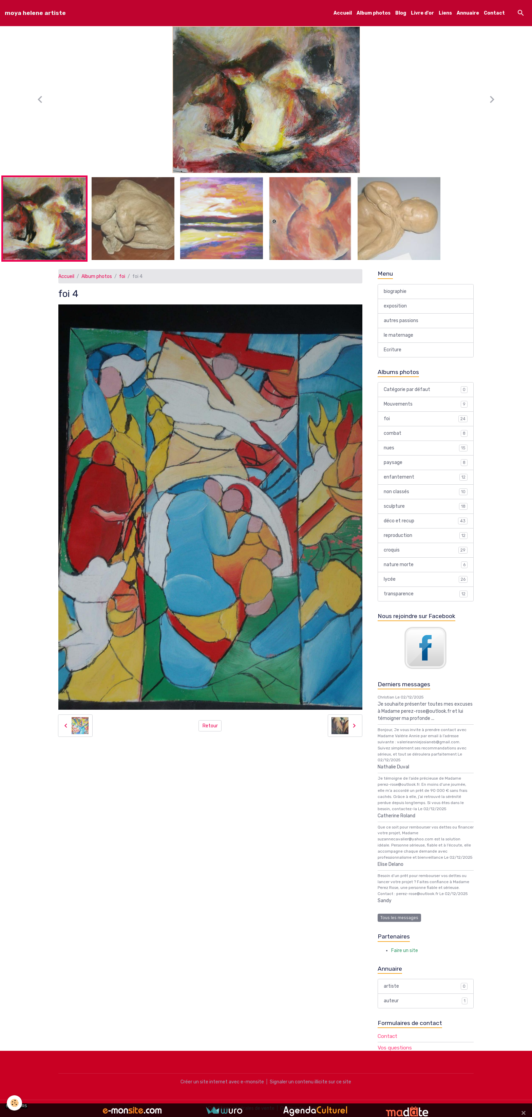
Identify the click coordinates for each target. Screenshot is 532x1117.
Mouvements (426, 404)
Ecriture (392, 350)
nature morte (426, 564)
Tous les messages (399, 917)
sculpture (426, 506)
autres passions (401, 320)
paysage (426, 462)
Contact (494, 13)
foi (122, 276)
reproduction (426, 535)
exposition (395, 306)
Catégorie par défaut (426, 389)
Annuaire (468, 13)
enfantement (426, 477)
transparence (426, 594)
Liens (445, 13)
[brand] (35, 12)
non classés (426, 491)
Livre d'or (422, 13)
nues (426, 448)
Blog (400, 13)
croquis (426, 550)
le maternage (398, 335)
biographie (395, 291)
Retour (210, 726)
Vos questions (395, 1048)
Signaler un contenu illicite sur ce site (310, 1082)
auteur (426, 1001)
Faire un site (404, 950)
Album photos (374, 13)
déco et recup (426, 521)
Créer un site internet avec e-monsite (222, 1082)
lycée (426, 579)
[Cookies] (14, 1103)
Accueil (343, 13)
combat (426, 433)
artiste (426, 986)
